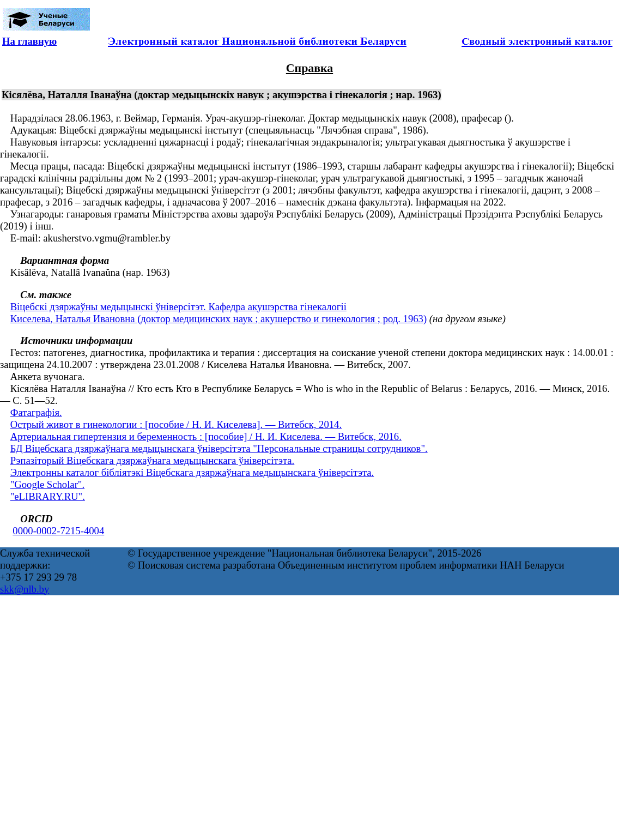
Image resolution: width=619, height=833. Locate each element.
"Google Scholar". (47, 484)
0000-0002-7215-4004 (58, 530)
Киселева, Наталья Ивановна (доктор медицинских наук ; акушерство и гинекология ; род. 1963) (218, 318)
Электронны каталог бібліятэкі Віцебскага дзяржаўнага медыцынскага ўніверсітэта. (192, 472)
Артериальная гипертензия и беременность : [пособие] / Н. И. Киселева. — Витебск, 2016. (206, 436)
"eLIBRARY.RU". (47, 496)
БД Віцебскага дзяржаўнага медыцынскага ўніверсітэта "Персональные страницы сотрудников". (219, 448)
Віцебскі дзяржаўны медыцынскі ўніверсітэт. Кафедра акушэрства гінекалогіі (178, 306)
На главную (29, 41)
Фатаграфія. (36, 412)
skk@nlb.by (24, 589)
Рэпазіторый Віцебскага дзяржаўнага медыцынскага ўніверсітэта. (152, 460)
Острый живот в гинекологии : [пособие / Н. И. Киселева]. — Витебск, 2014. (176, 424)
